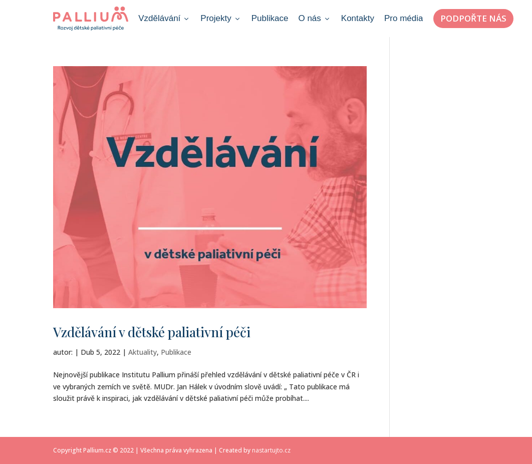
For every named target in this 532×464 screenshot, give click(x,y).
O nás (314, 18)
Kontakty (357, 18)
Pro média (403, 18)
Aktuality (142, 352)
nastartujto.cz (271, 450)
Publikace (270, 18)
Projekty (220, 18)
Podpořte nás (473, 18)
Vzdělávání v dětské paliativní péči (151, 332)
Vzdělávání (164, 18)
